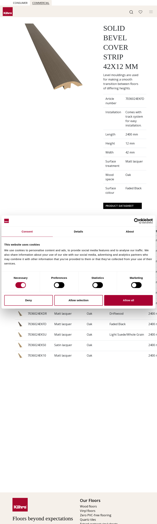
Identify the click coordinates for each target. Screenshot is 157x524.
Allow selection (78, 300)
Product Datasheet (120, 206)
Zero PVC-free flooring (95, 515)
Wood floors (88, 506)
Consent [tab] (27, 231)
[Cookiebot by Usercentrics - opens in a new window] (137, 221)
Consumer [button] (20, 3)
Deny (28, 300)
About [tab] (130, 231)
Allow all (128, 300)
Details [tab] (78, 231)
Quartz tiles (88, 520)
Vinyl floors (87, 511)
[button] (131, 12)
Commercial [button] (40, 3)
